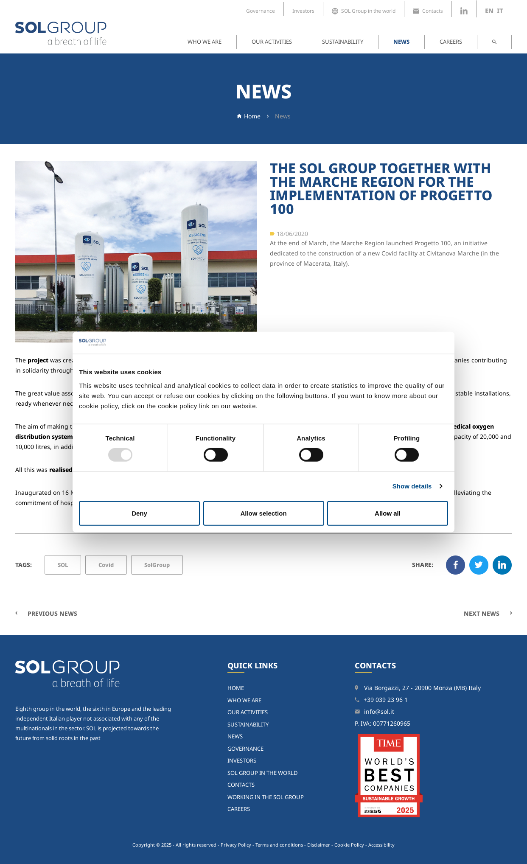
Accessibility (381, 845)
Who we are (204, 41)
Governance (260, 10)
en (489, 10)
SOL (63, 565)
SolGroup (157, 565)
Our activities (272, 41)
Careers (451, 41)
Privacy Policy (236, 845)
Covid (106, 565)
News (401, 41)
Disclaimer (318, 845)
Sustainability (342, 41)
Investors (303, 10)
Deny (139, 512)
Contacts (428, 11)
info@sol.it (379, 711)
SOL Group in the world (363, 11)
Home (252, 116)
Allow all (388, 512)
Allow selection (263, 512)
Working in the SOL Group (265, 797)
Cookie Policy (349, 845)
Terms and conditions (279, 845)
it (500, 10)
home (235, 688)
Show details (412, 486)
